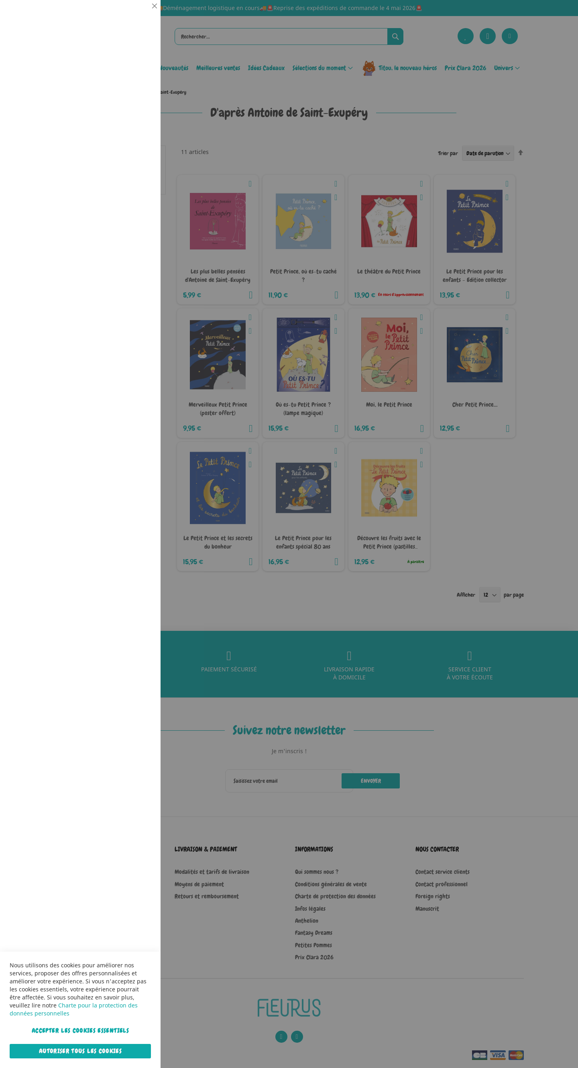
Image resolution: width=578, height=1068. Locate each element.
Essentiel (138, 16)
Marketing (138, 202)
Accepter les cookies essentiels (80, 1031)
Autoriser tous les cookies (80, 1051)
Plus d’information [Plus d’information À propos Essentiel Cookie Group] (130, 74)
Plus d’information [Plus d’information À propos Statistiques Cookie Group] (130, 167)
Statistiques (138, 109)
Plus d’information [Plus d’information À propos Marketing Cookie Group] (130, 252)
